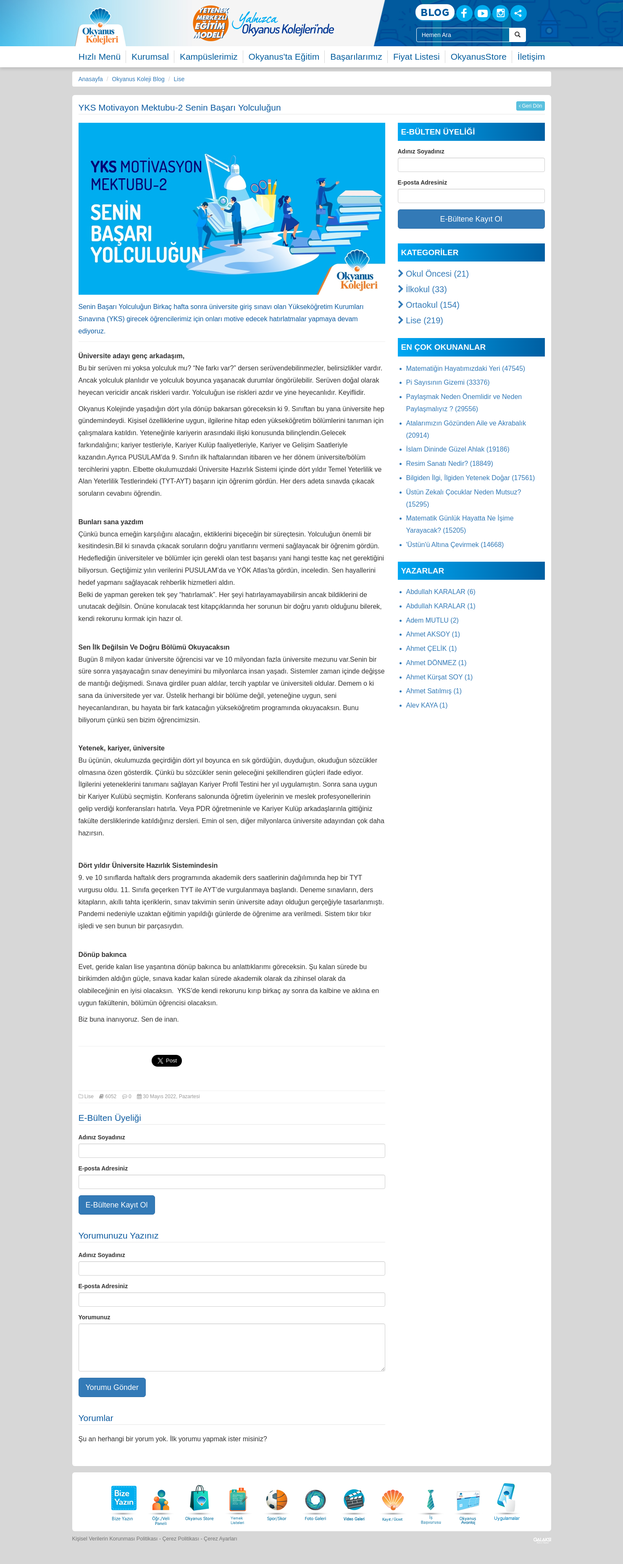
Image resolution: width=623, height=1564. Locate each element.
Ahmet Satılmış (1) (434, 691)
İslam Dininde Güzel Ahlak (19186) (458, 449)
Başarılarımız (356, 56)
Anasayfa (91, 79)
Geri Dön (530, 106)
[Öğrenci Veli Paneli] (161, 1501)
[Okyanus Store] (199, 1501)
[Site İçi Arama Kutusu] (463, 35)
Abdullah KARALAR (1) (441, 606)
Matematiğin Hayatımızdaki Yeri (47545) (466, 368)
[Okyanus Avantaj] (468, 1501)
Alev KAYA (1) (427, 705)
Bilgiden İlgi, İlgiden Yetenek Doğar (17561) (470, 477)
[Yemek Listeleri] (238, 1501)
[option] (297, 23)
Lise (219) (421, 320)
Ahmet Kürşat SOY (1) (439, 677)
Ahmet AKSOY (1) (433, 634)
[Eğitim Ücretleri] (393, 1501)
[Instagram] (500, 13)
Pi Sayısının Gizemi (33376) (448, 382)
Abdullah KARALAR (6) (441, 591)
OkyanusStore (479, 56)
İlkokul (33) (422, 289)
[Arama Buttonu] (517, 35)
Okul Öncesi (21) (433, 273)
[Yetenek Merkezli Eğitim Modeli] (297, 23)
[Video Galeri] (354, 1501)
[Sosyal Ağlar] (518, 13)
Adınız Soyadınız (102, 1137)
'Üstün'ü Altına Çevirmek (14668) (455, 544)
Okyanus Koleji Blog (138, 79)
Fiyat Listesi (416, 56)
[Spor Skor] (277, 1501)
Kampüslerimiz (209, 56)
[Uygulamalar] (506, 1501)
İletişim (531, 56)
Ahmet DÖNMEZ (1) (436, 662)
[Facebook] (464, 13)
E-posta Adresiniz (103, 1168)
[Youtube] (482, 13)
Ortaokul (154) (429, 304)
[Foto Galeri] (315, 1501)
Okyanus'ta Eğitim (284, 56)
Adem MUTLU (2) (432, 620)
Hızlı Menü (100, 56)
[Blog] (435, 12)
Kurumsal (150, 56)
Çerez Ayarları (220, 1539)
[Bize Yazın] (122, 1501)
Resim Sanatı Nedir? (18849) (449, 463)
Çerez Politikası (180, 1539)
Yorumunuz (94, 1317)
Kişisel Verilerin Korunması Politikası (115, 1539)
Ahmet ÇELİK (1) (431, 648)
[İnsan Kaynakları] (430, 1501)
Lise (179, 79)
